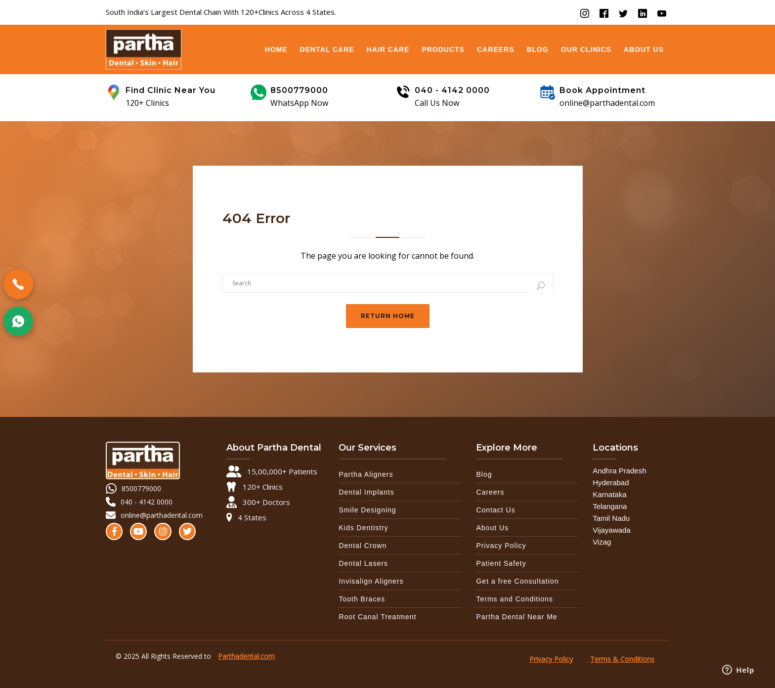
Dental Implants (366, 492)
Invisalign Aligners (371, 581)
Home (276, 49)
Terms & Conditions (622, 659)
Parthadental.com (246, 656)
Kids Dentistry (363, 528)
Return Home (388, 316)
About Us (644, 49)
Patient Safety (501, 563)
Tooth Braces (362, 599)
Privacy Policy (501, 546)
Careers (495, 49)
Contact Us (495, 510)
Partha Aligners (366, 474)
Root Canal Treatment (377, 617)
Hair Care (388, 49)
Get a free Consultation (517, 581)
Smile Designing (367, 510)
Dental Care (327, 49)
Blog (537, 49)
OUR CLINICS (586, 49)
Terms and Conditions (514, 599)
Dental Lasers (363, 563)
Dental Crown (363, 546)
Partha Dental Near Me (516, 617)
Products (443, 49)
